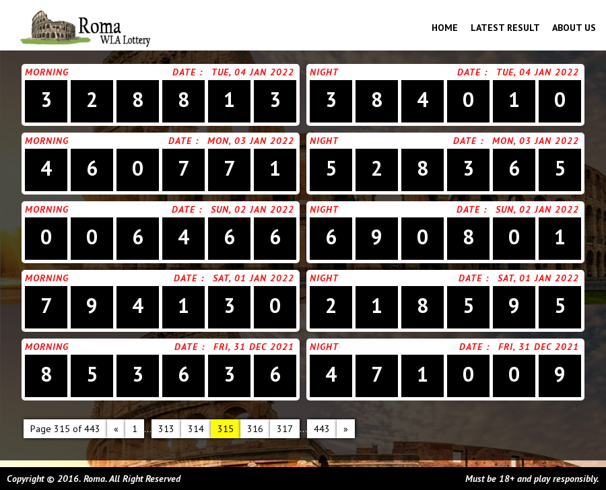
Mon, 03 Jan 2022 (250, 140)
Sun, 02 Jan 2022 (252, 209)
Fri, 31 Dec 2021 (253, 346)
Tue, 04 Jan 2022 (252, 72)
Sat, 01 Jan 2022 (253, 278)
